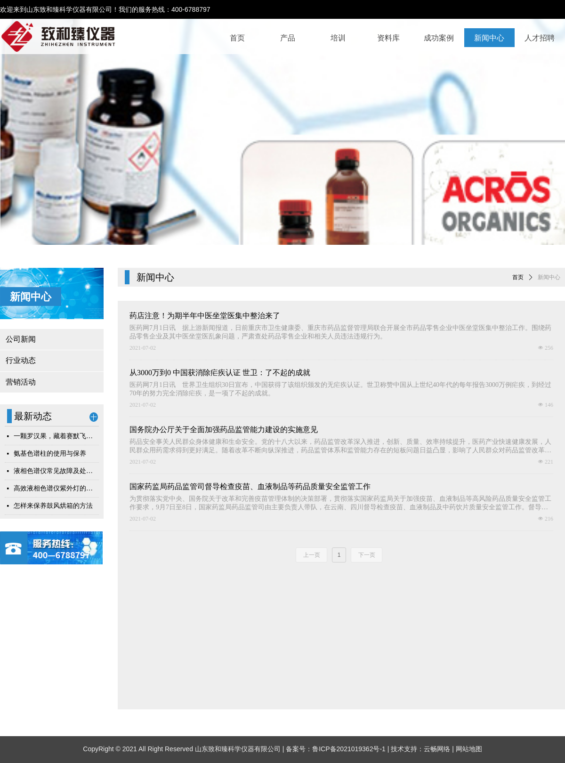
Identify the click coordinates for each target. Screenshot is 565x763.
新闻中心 (549, 277)
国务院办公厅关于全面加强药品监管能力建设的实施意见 (223, 430)
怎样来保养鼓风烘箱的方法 (53, 505)
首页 (518, 277)
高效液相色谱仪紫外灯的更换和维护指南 (56, 488)
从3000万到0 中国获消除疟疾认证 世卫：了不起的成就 (219, 373)
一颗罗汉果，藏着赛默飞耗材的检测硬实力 (56, 436)
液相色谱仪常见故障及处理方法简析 (56, 470)
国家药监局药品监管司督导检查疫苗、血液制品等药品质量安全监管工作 (250, 486)
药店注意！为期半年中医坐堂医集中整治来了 (204, 316)
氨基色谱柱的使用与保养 (50, 453)
